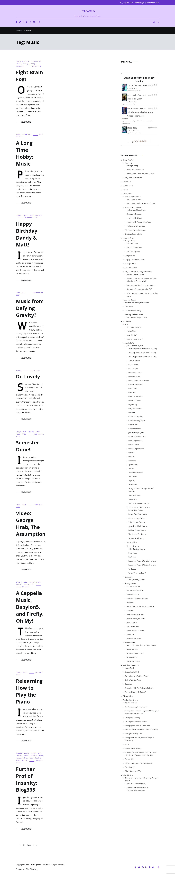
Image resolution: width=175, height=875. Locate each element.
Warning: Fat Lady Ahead (134, 315)
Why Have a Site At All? (133, 178)
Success (131, 469)
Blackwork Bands (134, 376)
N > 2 (127, 744)
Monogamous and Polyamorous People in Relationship (139, 739)
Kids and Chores (132, 244)
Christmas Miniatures (136, 396)
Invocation (130, 610)
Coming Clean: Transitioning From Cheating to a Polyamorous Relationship (142, 712)
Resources (19, 66)
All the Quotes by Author (136, 580)
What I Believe (128, 775)
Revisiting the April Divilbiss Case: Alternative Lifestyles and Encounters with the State (141, 753)
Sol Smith (125, 118)
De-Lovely (28, 376)
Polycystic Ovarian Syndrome (135, 230)
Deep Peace (133, 553)
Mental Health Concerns (133, 207)
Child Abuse (129, 307)
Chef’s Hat (132, 393)
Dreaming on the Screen (135, 653)
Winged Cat (133, 499)
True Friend (133, 485)
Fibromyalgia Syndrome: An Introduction (141, 203)
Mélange (131, 453)
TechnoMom (87, 11)
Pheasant (132, 457)
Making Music (131, 331)
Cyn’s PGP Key (128, 186)
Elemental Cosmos (135, 401)
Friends (33, 753)
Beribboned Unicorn (135, 373)
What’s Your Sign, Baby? (137, 573)
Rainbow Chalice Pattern (137, 530)
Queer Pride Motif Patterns (138, 526)
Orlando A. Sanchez (134, 131)
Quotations (129, 577)
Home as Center (128, 238)
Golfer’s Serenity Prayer (137, 421)
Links (38, 432)
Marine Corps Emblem (136, 449)
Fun (24, 432)
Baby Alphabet (134, 364)
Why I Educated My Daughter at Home (139, 272)
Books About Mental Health (136, 210)
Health (18, 64)
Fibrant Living (36, 61)
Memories (38, 215)
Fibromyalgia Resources (135, 199)
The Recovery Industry (133, 311)
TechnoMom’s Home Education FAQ (139, 289)
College (18, 432)
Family (25, 215)
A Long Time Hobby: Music (24, 153)
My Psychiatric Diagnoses (136, 226)
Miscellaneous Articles (131, 665)
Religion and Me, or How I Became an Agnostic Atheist (141, 779)
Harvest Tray (133, 425)
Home (41, 756)
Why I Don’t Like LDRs (133, 771)
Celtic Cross (133, 389)
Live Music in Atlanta (134, 327)
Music (18, 134)
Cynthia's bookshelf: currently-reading (139, 79)
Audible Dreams (132, 649)
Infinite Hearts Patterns (137, 522)
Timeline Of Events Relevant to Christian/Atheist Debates (137, 788)
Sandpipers (132, 461)
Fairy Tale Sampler (135, 409)
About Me (128, 163)
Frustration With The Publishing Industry (139, 688)
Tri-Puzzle (132, 569)
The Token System (133, 252)
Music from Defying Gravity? (30, 308)
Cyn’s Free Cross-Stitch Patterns (138, 507)
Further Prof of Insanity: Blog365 (26, 779)
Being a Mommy (131, 241)
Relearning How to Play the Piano (29, 691)
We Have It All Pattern (136, 538)
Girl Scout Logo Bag (136, 417)
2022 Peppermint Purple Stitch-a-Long (143, 357)
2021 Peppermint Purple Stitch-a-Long (142, 353)
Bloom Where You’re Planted (139, 381)
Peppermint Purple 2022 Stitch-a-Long (143, 565)
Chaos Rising (132, 128)
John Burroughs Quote (136, 433)
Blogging (19, 753)
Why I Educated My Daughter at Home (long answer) (142, 294)
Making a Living (132, 166)
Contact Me (127, 182)
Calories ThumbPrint (136, 385)
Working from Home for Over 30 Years (141, 174)
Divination (128, 684)
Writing (24, 760)
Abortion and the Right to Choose (137, 303)
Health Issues (127, 194)
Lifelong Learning (29, 64)
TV (23, 293)
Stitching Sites (132, 542)
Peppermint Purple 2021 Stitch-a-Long (142, 561)
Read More (26, 122)
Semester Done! (27, 446)
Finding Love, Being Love (133, 734)
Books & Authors (133, 594)
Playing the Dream (133, 661)
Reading (26, 584)
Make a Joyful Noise (135, 441)
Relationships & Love (130, 700)
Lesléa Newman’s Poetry (135, 614)
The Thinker (133, 477)
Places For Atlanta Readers (136, 631)
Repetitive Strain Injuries (133, 234)
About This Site (128, 160)
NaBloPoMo (26, 134)
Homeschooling (21, 758)
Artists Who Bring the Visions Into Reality (141, 645)
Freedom (132, 413)
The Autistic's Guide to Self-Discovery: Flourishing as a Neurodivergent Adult (140, 112)
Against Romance (131, 703)
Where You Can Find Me (135, 170)
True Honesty (129, 767)
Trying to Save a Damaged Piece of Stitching (141, 490)
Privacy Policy (128, 696)
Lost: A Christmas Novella (137, 85)
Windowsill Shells (135, 495)
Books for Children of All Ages (137, 599)
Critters (18, 582)
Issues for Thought (129, 300)
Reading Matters (130, 584)
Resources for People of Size (137, 317)
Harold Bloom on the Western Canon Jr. (140, 607)
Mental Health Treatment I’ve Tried (139, 222)
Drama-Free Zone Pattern (138, 514)
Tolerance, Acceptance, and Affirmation (138, 763)
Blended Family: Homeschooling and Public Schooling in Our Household (142, 279)
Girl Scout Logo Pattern (137, 518)
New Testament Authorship (136, 783)
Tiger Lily (132, 481)
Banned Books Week (132, 672)
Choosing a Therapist (134, 214)
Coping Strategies (22, 61)
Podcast (19, 584)
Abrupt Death (129, 668)
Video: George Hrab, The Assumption (31, 523)
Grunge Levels (130, 256)
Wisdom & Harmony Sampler (139, 503)
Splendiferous (133, 465)
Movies (18, 370)
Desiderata (130, 602)
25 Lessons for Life (133, 587)
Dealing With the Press (133, 680)
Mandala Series (134, 445)
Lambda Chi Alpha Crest (137, 437)
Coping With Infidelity (132, 718)
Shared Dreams (130, 642)
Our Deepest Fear (133, 626)
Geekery (31, 432)
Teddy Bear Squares (136, 473)
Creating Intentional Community (136, 722)
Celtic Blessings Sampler (137, 549)
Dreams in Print (132, 657)
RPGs (24, 434)
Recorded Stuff (132, 335)
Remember (130, 634)
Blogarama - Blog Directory (26, 869)
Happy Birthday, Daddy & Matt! (27, 234)
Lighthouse (132, 557)
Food (31, 215)
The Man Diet (129, 759)
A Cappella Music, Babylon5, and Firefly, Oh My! (30, 607)
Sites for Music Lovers (134, 339)
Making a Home (130, 264)
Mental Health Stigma (134, 218)
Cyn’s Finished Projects (135, 346)
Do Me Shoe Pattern (136, 510)
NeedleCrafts (129, 343)
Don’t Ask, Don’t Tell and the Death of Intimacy (141, 730)
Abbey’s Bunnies (134, 361)
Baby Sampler (133, 369)
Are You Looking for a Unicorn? (136, 707)
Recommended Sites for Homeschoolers (141, 285)
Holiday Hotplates (135, 429)
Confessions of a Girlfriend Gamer (137, 676)
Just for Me (127, 321)
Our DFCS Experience (134, 248)
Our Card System (131, 268)
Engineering (133, 405)
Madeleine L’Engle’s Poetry (136, 619)
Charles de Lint (132, 102)
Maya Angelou (132, 622)
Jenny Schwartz (133, 88)
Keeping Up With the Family (135, 260)
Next (28, 845)
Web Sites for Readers (134, 639)
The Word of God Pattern (137, 534)
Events (18, 215)
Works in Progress (133, 546)
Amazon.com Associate (135, 590)
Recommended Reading (133, 748)
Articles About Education (135, 274)
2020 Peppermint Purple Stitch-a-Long (143, 349)
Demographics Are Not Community (137, 726)
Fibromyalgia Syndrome (133, 196)
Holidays (34, 756)
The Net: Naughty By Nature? (135, 692)
